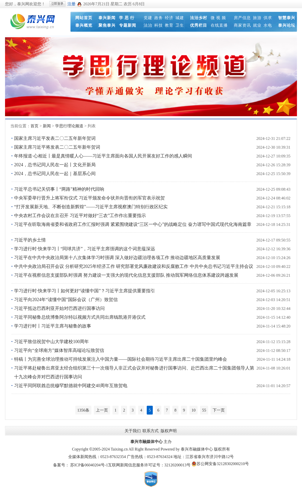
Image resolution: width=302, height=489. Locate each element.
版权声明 (169, 431)
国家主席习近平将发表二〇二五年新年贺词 (57, 147)
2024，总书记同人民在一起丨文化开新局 (55, 164)
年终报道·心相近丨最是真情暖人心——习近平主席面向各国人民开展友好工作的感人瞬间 (103, 155)
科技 (158, 25)
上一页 (102, 410)
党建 (148, 18)
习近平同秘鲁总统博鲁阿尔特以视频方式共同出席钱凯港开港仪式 (79, 317)
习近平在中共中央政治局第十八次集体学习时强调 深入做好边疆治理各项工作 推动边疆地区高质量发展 (117, 257)
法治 (148, 25)
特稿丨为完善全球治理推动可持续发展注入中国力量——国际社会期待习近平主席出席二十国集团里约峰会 (120, 359)
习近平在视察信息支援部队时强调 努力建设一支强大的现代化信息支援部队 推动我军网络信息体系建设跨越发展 (126, 275)
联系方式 (150, 431)
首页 (34, 126)
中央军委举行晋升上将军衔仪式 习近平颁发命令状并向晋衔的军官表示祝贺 (89, 197)
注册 (71, 4)
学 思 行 (126, 18)
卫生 (179, 25)
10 (194, 410)
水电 (267, 25)
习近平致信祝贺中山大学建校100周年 (51, 341)
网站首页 (83, 18)
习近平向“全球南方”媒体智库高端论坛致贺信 (59, 350)
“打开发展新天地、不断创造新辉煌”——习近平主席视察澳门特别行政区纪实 (91, 206)
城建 (179, 18)
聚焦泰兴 (107, 25)
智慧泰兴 (286, 18)
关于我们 (133, 431)
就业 (257, 25)
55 (204, 410)
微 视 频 (218, 18)
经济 (169, 18)
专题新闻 (127, 25)
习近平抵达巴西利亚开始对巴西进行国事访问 (59, 308)
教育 (169, 25)
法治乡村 (198, 18)
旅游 (257, 18)
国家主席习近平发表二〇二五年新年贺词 (55, 138)
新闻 (47, 126)
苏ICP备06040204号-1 (89, 465)
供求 (267, 18)
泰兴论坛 (286, 25)
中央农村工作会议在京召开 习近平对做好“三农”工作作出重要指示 (80, 215)
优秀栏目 (198, 25)
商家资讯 (242, 25)
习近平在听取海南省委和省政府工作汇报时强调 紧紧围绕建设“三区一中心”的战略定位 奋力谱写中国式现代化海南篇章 (132, 224)
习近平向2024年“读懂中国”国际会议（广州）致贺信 (66, 299)
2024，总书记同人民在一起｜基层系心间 (55, 173)
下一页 (219, 410)
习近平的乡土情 (30, 239)
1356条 (83, 410)
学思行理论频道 (69, 126)
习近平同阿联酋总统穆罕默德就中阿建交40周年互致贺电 (70, 385)
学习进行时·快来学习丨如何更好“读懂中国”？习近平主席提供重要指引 (84, 290)
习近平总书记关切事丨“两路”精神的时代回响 (59, 189)
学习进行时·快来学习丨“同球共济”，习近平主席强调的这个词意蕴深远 (84, 248)
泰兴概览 (83, 25)
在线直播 (219, 25)
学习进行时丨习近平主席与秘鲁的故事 (52, 326)
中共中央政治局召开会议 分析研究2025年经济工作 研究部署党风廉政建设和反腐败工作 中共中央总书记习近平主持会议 (133, 266)
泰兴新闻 (107, 18)
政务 (158, 18)
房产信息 (242, 18)
